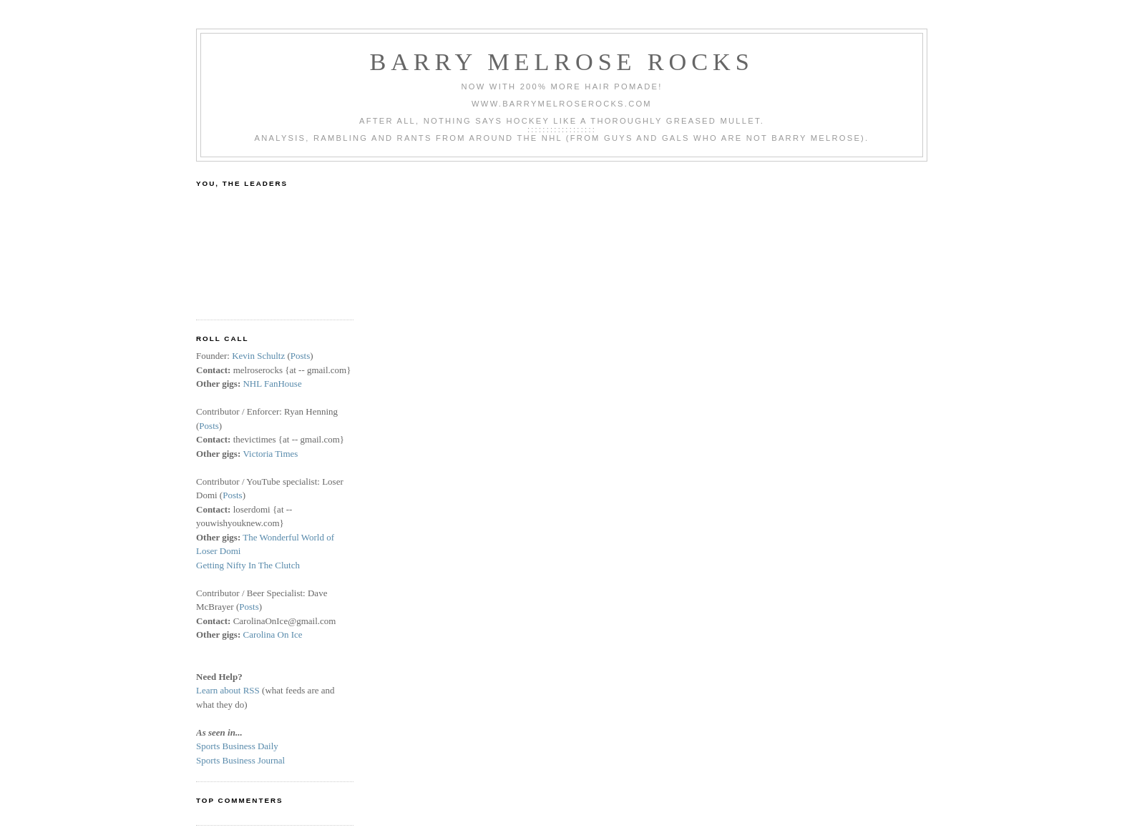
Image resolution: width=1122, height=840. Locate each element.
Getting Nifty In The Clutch (248, 565)
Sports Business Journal (240, 760)
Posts (300, 355)
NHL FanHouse (272, 383)
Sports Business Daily (237, 746)
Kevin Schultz (258, 355)
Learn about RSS (228, 690)
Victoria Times (270, 453)
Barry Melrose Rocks (561, 61)
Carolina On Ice (272, 634)
